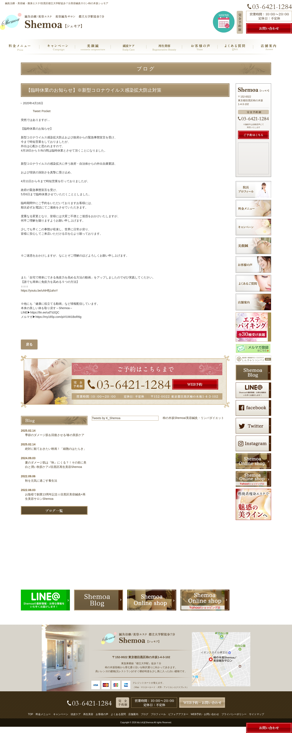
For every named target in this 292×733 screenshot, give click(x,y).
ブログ (144, 714)
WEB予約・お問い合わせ (205, 714)
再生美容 (88, 714)
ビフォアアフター (178, 714)
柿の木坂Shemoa (145, 722)
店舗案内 (133, 714)
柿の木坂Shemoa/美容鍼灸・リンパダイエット (193, 418)
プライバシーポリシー (234, 714)
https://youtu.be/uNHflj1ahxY (39, 290)
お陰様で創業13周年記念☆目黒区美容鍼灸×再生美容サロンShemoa (55, 496)
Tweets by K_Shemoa (106, 418)
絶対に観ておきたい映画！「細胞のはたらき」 (55, 448)
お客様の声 (102, 714)
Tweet (36, 111)
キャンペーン (60, 714)
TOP (30, 714)
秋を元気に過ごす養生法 (41, 480)
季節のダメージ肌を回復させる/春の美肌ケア (56, 435)
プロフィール (158, 714)
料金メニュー (43, 714)
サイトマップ (256, 714)
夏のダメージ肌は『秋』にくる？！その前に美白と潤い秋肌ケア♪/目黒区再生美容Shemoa (55, 465)
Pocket (46, 111)
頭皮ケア (76, 714)
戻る (29, 344)
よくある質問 (118, 714)
